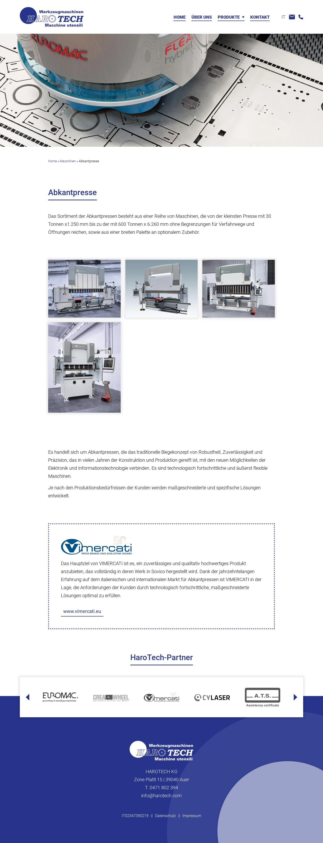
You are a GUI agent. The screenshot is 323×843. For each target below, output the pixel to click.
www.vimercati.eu (82, 611)
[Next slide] (295, 697)
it (283, 17)
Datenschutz (165, 816)
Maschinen (68, 161)
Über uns (201, 17)
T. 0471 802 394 (161, 787)
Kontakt (260, 17)
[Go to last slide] (27, 697)
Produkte (229, 17)
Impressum (192, 816)
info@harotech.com (161, 795)
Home (180, 17)
